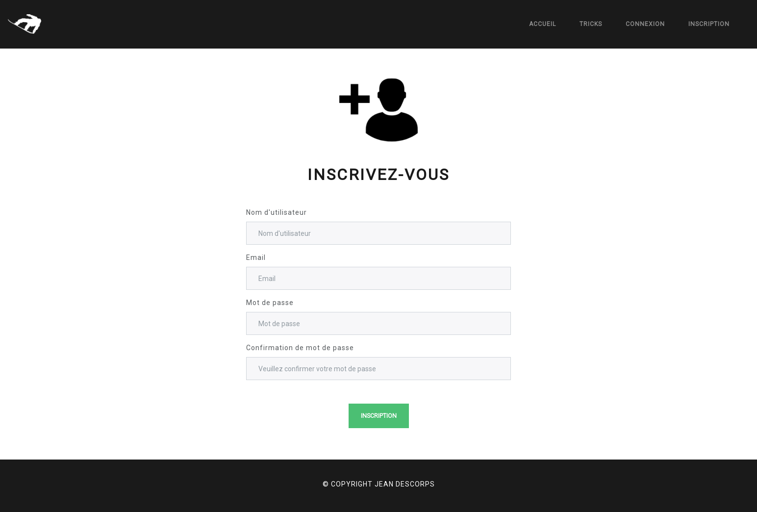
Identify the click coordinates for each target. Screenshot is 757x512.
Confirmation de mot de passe (300, 348)
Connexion (645, 24)
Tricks (591, 24)
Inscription (709, 24)
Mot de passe (270, 303)
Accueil (542, 24)
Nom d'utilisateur (276, 212)
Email (256, 257)
